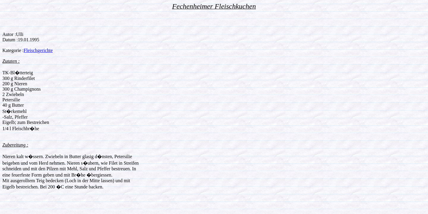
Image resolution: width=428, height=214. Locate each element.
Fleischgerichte (38, 50)
